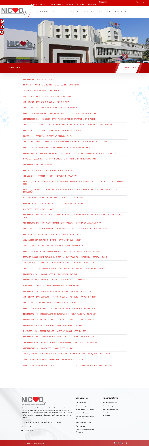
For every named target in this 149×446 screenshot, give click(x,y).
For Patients (47, 11)
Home (34, 11)
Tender (101, 11)
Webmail (70, 4)
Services (63, 11)
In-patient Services (82, 412)
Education (55, 11)
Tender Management (110, 402)
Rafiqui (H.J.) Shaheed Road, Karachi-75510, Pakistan (42, 421)
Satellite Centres (85, 11)
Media (77, 11)
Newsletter (117, 11)
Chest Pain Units (94, 11)
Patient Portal (109, 11)
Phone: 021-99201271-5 (39, 4)
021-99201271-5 (30, 425)
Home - (122, 67)
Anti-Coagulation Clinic (84, 422)
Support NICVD (71, 11)
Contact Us (123, 11)
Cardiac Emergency (82, 405)
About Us (39, 11)
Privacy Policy (107, 415)
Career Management (110, 405)
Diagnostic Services (82, 402)
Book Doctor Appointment (86, 4)
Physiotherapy (81, 425)
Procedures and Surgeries (85, 409)
